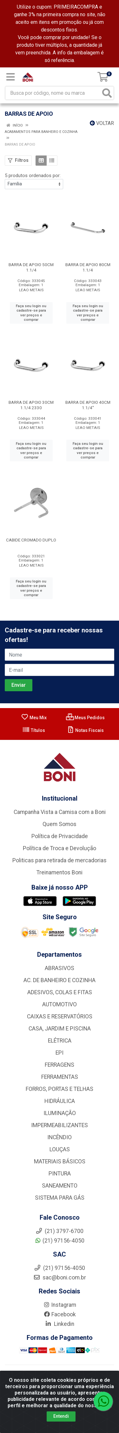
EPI (59, 1053)
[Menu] (10, 77)
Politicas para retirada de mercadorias (59, 860)
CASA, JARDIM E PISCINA (60, 1028)
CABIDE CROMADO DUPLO (31, 539)
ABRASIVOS (59, 968)
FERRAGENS (59, 1065)
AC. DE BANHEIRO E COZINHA (59, 980)
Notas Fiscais (85, 730)
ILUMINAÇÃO (59, 1113)
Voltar (102, 123)
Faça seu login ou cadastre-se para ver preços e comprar (31, 313)
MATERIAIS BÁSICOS (59, 1161)
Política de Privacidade (59, 836)
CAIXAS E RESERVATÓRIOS (59, 1016)
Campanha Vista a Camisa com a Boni (60, 812)
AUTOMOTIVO (59, 1004)
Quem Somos (59, 824)
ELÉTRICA (59, 1040)
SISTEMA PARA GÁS (59, 1198)
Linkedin (59, 1324)
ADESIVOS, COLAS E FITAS (59, 992)
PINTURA (60, 1173)
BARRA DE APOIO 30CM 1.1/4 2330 (31, 405)
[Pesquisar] (107, 93)
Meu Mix (34, 717)
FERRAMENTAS (59, 1077)
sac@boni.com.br (59, 1277)
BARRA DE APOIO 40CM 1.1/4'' (87, 405)
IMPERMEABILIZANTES (59, 1125)
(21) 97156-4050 (59, 1240)
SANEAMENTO (59, 1185)
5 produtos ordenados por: (33, 175)
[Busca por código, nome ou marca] (53, 93)
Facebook (59, 1314)
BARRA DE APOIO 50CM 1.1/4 (31, 267)
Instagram (59, 1305)
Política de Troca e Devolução (59, 848)
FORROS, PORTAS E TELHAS (59, 1089)
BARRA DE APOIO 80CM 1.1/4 (87, 267)
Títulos (33, 730)
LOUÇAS (60, 1149)
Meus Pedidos (85, 717)
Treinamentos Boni (59, 872)
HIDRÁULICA (59, 1101)
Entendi (61, 1416)
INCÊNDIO (59, 1137)
